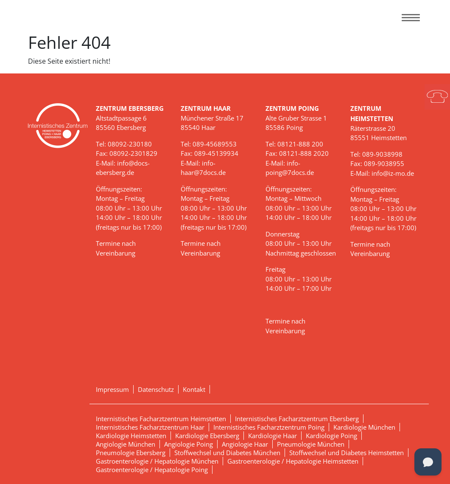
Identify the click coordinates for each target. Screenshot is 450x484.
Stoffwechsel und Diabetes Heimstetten (346, 452)
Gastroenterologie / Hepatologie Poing (152, 469)
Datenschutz (156, 389)
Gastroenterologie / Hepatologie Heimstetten (292, 461)
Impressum (112, 389)
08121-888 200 (300, 144)
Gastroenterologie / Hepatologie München (157, 461)
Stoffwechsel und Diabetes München (227, 452)
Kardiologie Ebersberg (207, 435)
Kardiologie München (364, 427)
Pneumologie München (310, 444)
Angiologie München (125, 444)
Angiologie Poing (188, 444)
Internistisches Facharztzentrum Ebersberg (297, 418)
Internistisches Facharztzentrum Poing (268, 427)
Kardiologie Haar (272, 435)
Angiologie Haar (245, 444)
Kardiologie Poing (331, 435)
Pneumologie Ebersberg (130, 452)
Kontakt (194, 389)
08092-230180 (130, 144)
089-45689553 (215, 144)
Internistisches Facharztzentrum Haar (150, 427)
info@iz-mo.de (393, 173)
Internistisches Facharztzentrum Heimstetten (161, 418)
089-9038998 (382, 154)
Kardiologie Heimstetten (131, 435)
